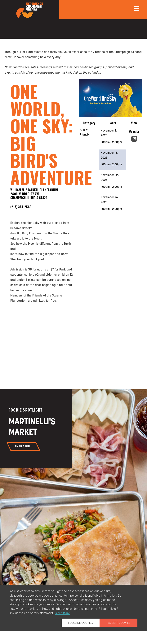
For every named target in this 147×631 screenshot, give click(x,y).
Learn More (62, 613)
